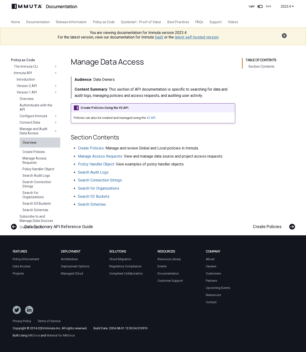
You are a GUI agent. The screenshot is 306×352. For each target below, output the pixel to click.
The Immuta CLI (35, 66)
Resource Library (169, 259)
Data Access (21, 266)
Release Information (71, 22)
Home (15, 22)
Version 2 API (37, 86)
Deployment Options (75, 266)
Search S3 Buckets (36, 203)
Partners (211, 280)
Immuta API (35, 73)
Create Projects (38, 227)
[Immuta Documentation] (27, 6)
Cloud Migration (120, 259)
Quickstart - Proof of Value (141, 22)
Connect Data (38, 122)
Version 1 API (37, 92)
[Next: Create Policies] (272, 224)
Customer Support (170, 280)
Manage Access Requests (34, 160)
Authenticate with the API (36, 107)
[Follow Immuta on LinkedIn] (29, 311)
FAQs (199, 22)
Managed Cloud (72, 273)
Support (215, 22)
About (210, 259)
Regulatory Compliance (125, 266)
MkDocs (34, 335)
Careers (211, 266)
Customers (213, 273)
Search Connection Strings (36, 184)
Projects (18, 273)
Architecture (69, 259)
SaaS (159, 37)
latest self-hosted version (197, 37)
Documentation (38, 22)
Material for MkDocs (61, 335)
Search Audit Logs (36, 175)
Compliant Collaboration (126, 273)
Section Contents (261, 66)
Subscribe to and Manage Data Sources (36, 218)
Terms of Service (49, 321)
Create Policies (33, 152)
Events (162, 266)
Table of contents (261, 60)
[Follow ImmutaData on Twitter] (17, 311)
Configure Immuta (38, 116)
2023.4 (287, 6)
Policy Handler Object (38, 169)
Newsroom (213, 295)
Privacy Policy (22, 321)
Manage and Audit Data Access (38, 131)
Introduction (26, 79)
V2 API (151, 118)
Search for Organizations (33, 195)
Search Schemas (35, 210)
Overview (27, 99)
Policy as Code (104, 22)
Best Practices (178, 22)
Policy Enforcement (26, 259)
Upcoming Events (218, 288)
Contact (211, 302)
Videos (233, 22)
